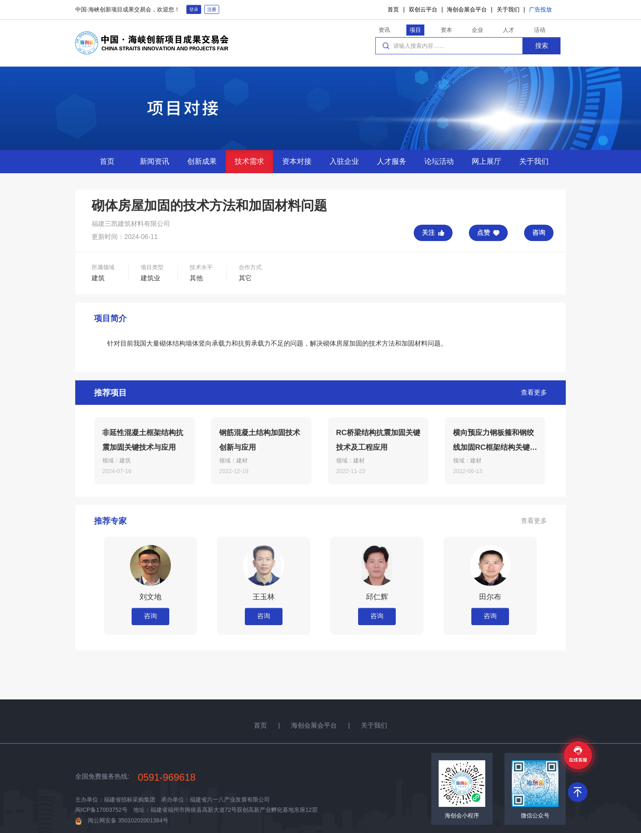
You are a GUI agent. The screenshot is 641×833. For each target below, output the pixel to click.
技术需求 (249, 161)
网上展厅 (486, 161)
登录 (193, 9)
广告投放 (540, 9)
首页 (393, 9)
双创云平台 (423, 9)
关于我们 (508, 9)
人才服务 (391, 161)
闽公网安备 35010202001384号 (128, 820)
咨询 (538, 232)
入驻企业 (344, 161)
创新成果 (202, 161)
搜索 (541, 45)
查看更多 (534, 392)
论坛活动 (439, 161)
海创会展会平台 (467, 9)
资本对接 (297, 161)
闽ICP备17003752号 (101, 809)
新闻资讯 (154, 161)
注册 (211, 9)
